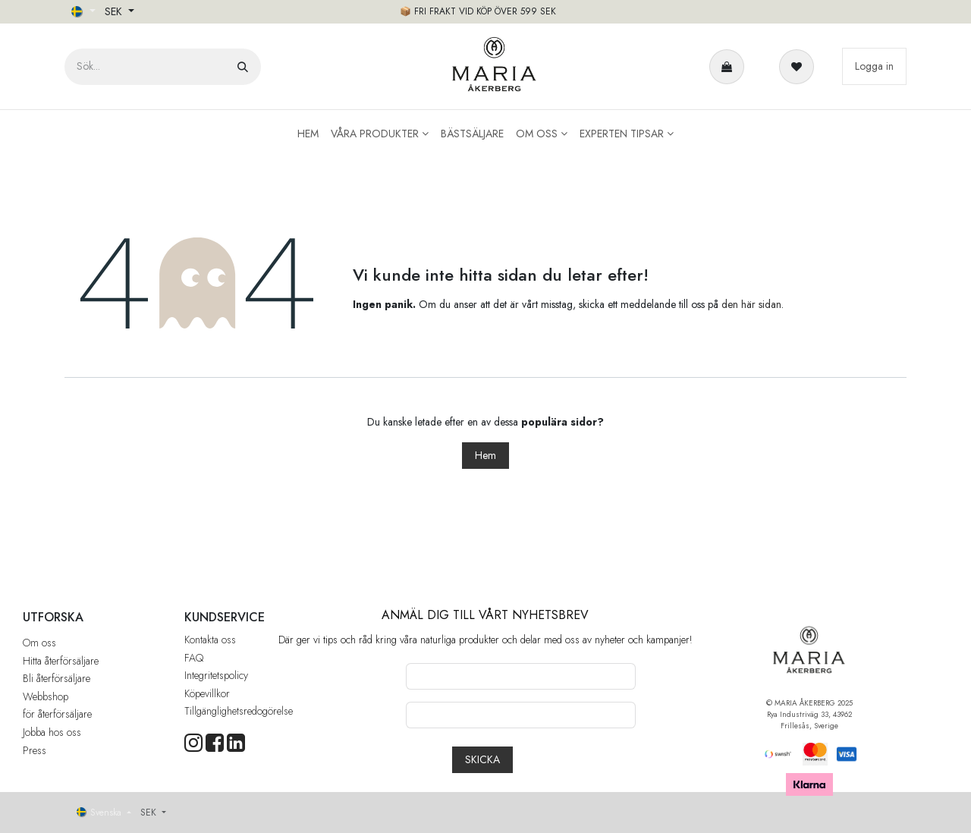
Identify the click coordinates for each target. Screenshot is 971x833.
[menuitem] (308, 134)
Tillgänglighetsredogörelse (238, 710)
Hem (485, 455)
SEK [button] (115, 11)
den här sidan (751, 304)
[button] (482, 760)
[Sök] (243, 67)
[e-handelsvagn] (729, 67)
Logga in (874, 66)
